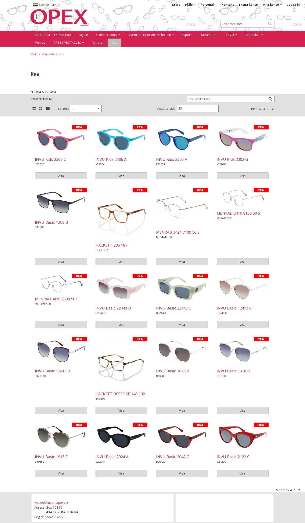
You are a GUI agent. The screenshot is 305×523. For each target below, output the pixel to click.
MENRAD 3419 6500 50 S (56, 298)
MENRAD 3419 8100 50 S (238, 213)
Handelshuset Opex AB (51, 502)
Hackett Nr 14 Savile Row (53, 34)
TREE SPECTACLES (67, 42)
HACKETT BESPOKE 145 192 (120, 393)
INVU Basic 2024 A (112, 456)
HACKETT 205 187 (111, 245)
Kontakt (228, 5)
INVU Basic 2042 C (172, 456)
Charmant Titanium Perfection (149, 34)
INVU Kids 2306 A (111, 159)
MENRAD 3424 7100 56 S (178, 232)
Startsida (48, 54)
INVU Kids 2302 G (232, 159)
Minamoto (208, 34)
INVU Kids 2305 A (171, 159)
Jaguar (83, 34)
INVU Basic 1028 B (172, 370)
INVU (230, 34)
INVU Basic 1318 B (233, 370)
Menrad (40, 42)
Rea (114, 42)
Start (176, 5)
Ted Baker (252, 34)
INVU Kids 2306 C (50, 159)
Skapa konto (248, 5)
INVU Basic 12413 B (52, 370)
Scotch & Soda (106, 34)
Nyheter (98, 42)
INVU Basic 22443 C (173, 308)
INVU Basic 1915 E (51, 456)
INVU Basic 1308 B (51, 222)
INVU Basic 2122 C (233, 456)
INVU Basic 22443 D (113, 308)
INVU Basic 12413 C (234, 308)
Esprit (186, 34)
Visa (61, 176)
